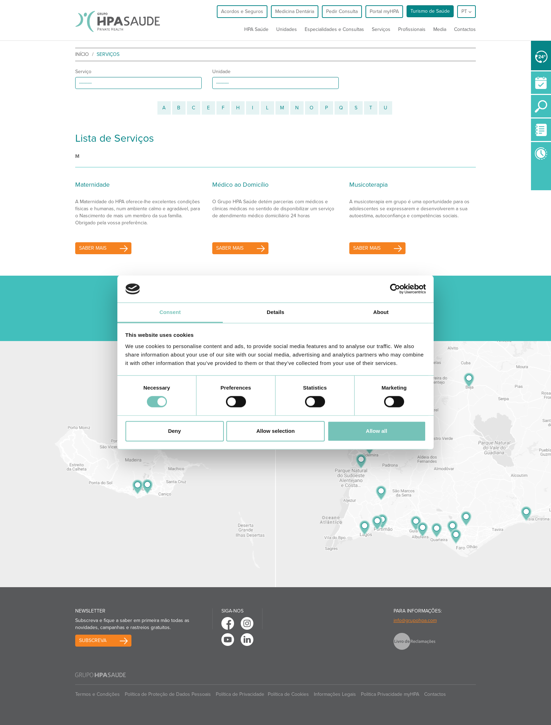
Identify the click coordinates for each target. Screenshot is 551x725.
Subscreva (92, 640)
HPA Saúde (256, 29)
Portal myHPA (384, 11)
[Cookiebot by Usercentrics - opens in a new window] (395, 289)
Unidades (286, 29)
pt (466, 11)
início (82, 54)
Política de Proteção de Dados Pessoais (168, 694)
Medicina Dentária (294, 11)
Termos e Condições (97, 694)
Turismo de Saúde (430, 11)
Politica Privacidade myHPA (390, 694)
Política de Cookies (288, 694)
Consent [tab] (170, 312)
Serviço (83, 72)
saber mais (92, 248)
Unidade (221, 72)
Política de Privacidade (240, 694)
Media (439, 29)
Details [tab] (275, 312)
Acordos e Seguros (242, 11)
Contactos (465, 29)
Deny (174, 431)
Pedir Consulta (342, 11)
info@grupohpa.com (415, 620)
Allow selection (275, 431)
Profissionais (412, 29)
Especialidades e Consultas (334, 29)
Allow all (376, 431)
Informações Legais (335, 694)
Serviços (381, 29)
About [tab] (381, 312)
